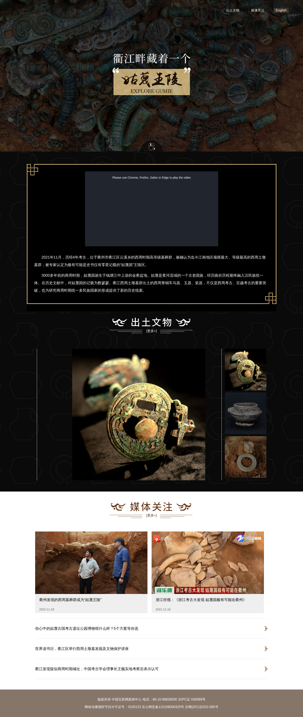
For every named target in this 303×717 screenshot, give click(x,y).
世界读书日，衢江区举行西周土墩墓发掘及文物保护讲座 (82, 649)
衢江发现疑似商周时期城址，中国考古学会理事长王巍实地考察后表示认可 (97, 669)
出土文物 (232, 10)
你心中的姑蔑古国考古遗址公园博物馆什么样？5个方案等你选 (86, 628)
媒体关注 (257, 10)
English (281, 10)
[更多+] (151, 331)
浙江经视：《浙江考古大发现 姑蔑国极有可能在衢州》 (201, 600)
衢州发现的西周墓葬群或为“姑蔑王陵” (70, 600)
